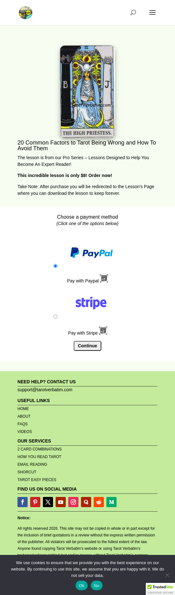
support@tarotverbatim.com (44, 389)
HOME (23, 409)
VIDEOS (24, 431)
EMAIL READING (32, 464)
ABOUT (23, 416)
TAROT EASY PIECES (36, 480)
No (96, 585)
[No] (167, 575)
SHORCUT (26, 472)
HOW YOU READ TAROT (39, 457)
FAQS (22, 424)
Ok (81, 585)
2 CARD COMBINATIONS (39, 449)
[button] (160, 589)
